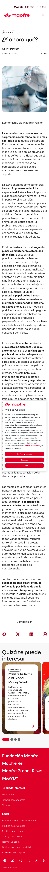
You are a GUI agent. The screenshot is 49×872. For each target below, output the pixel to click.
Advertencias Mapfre (13, 852)
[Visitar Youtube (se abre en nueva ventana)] (12, 860)
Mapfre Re (12, 763)
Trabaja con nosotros (13, 799)
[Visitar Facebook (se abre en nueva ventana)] (4, 860)
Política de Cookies (32, 446)
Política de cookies (12, 831)
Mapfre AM (8, 794)
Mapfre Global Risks (22, 770)
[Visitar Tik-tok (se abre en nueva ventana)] (45, 860)
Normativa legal (10, 841)
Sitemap (6, 805)
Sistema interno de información (19, 820)
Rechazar (24, 460)
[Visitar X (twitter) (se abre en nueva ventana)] (36, 860)
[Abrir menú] (43, 15)
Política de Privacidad (13, 448)
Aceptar (24, 466)
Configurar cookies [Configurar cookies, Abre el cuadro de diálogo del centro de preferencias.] (24, 454)
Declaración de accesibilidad (17, 847)
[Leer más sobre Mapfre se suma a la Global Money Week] (21, 726)
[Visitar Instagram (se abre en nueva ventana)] (20, 860)
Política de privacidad (13, 825)
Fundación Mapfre (20, 756)
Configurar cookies (12, 836)
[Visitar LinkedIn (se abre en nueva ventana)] (28, 860)
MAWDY (10, 778)
